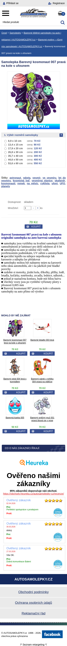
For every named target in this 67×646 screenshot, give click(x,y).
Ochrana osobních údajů (33, 603)
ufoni (55, 183)
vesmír (37, 177)
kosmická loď (21, 180)
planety (5, 186)
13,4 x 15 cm (15, 144)
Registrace (59, 3)
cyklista (44, 183)
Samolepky (15, 33)
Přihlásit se (12, 3)
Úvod (4, 33)
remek (21, 183)
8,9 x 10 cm (14, 140)
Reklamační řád (33, 613)
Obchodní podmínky (33, 592)
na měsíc (32, 183)
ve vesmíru (49, 177)
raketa (26, 177)
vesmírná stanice (42, 180)
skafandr (60, 180)
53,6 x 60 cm (15, 163)
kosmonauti (8, 183)
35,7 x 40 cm (15, 155)
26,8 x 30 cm (15, 152)
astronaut (15, 177)
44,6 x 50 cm (15, 159)
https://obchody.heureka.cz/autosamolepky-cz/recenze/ (33, 493)
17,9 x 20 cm (15, 148)
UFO (62, 183)
